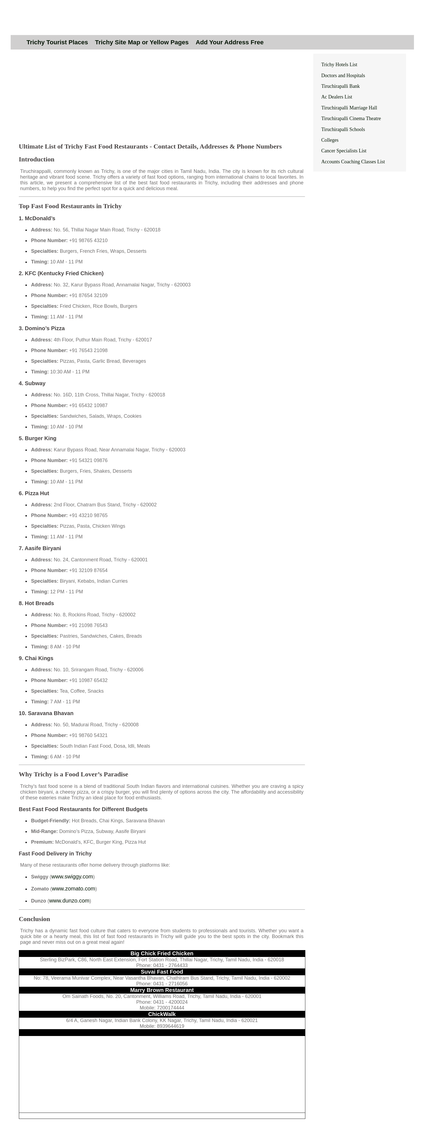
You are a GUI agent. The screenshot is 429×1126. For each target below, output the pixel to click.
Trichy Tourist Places (57, 42)
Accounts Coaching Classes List (353, 161)
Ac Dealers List (336, 97)
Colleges (329, 140)
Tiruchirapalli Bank (340, 86)
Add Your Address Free (229, 42)
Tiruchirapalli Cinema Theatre (351, 118)
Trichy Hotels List (339, 64)
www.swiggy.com (72, 876)
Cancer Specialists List (343, 150)
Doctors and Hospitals (343, 75)
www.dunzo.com (69, 901)
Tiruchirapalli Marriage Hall (349, 108)
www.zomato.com (73, 889)
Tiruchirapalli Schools (343, 129)
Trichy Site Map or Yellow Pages (142, 42)
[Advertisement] (162, 99)
